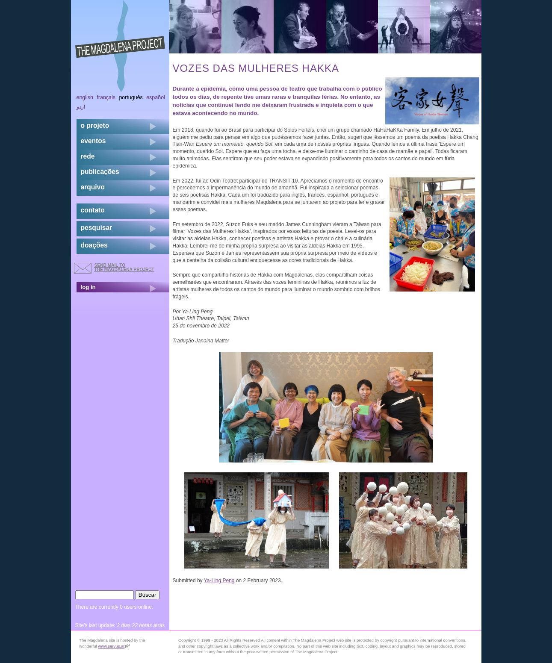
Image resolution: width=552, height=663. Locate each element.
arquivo (93, 187)
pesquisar (96, 227)
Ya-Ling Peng (219, 580)
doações (94, 245)
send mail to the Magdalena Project (124, 267)
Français (106, 97)
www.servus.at (114, 646)
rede (88, 156)
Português (130, 97)
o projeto (95, 125)
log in (88, 287)
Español (155, 97)
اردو (81, 107)
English (85, 97)
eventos (93, 140)
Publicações (100, 171)
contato (93, 210)
